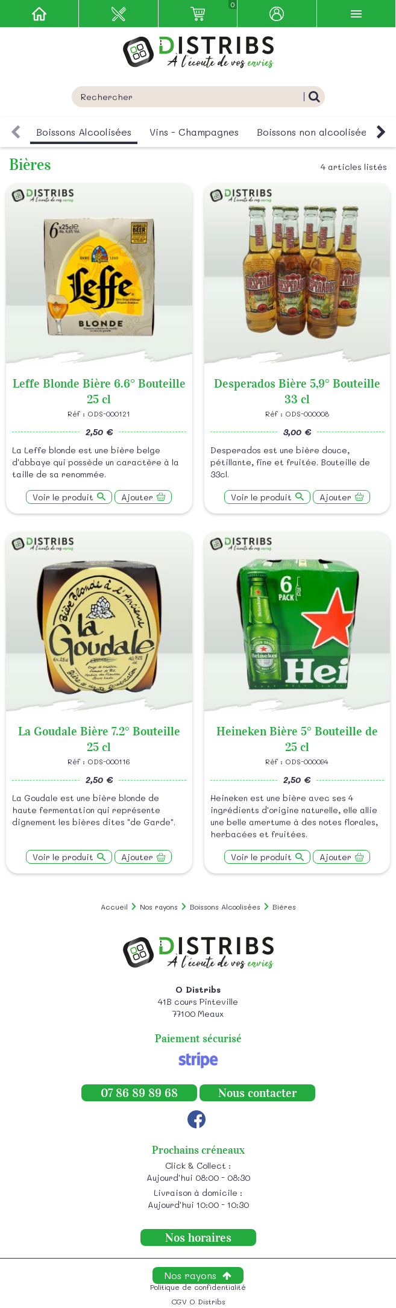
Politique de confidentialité (198, 1287)
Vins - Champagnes (194, 131)
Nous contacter (257, 1093)
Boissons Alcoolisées (83, 131)
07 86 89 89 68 (139, 1093)
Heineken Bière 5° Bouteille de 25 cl (297, 739)
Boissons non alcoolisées (314, 131)
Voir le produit (63, 497)
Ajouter (137, 497)
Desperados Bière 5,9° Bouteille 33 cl (297, 391)
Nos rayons (190, 1275)
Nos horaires (198, 1237)
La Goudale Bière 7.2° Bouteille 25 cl (99, 739)
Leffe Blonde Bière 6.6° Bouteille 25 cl (99, 391)
